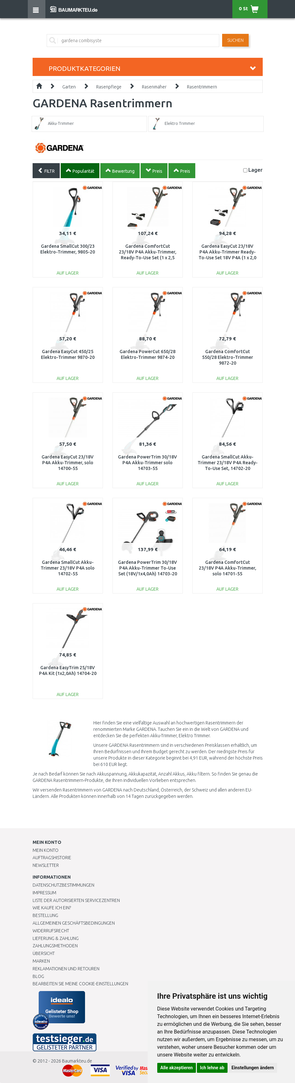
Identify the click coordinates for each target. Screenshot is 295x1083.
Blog (38, 976)
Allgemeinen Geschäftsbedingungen (74, 923)
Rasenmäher (154, 86)
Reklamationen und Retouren (66, 968)
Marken (41, 961)
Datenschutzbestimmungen (63, 885)
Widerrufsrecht (51, 930)
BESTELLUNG (45, 915)
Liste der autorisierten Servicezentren (76, 900)
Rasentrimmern (202, 86)
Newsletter (46, 865)
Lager (255, 170)
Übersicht (44, 953)
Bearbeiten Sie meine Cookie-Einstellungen (80, 983)
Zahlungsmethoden (55, 945)
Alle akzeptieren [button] (176, 1067)
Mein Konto (45, 850)
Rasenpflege (108, 86)
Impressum (44, 892)
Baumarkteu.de (77, 1061)
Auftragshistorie (52, 857)
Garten (69, 86)
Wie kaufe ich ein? (52, 907)
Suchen (235, 40)
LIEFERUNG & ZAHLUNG (56, 938)
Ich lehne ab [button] (212, 1067)
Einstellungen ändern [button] (252, 1067)
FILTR (46, 170)
